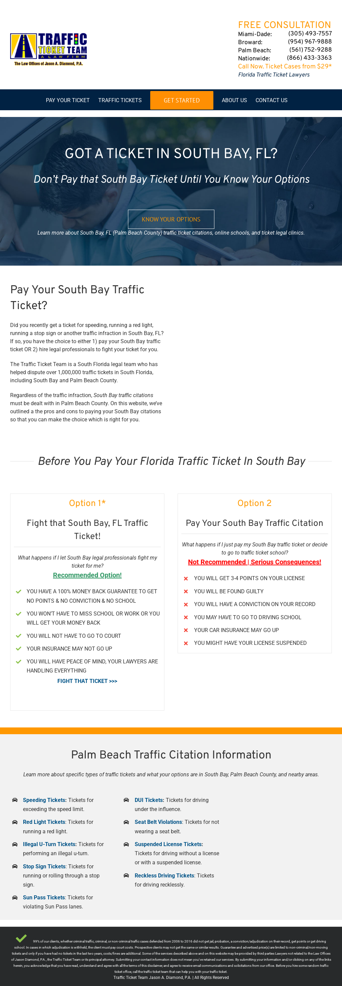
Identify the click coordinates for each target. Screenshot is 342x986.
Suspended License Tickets (168, 844)
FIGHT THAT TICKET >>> (87, 681)
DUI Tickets (149, 800)
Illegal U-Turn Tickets (49, 844)
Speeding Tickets (44, 800)
